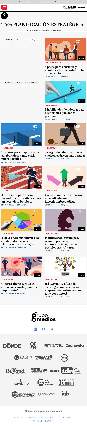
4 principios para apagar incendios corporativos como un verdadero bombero (21, 198)
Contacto (19, 418)
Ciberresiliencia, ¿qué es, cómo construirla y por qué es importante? (21, 287)
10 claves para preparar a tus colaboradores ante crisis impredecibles (20, 156)
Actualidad (7, 234)
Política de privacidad (44, 421)
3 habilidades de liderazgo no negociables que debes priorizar (64, 113)
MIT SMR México (51, 77)
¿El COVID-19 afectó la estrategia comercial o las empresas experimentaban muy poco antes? (63, 288)
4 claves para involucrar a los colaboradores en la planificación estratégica (20, 241)
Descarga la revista (61, 2)
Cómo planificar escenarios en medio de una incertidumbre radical (63, 198)
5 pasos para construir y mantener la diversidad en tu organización (64, 70)
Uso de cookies (65, 418)
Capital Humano (53, 63)
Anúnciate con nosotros (43, 2)
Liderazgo (51, 105)
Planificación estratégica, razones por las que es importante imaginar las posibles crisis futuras (62, 242)
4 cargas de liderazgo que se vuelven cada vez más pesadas (65, 154)
